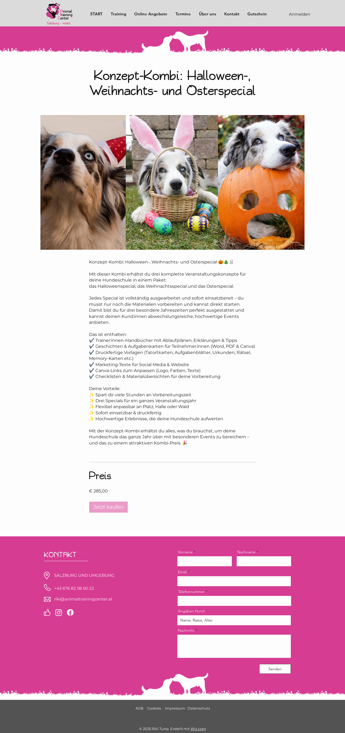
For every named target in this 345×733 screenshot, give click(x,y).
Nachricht (186, 630)
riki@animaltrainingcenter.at (83, 599)
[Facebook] (70, 612)
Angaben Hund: (191, 611)
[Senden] (275, 669)
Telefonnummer (191, 591)
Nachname (246, 552)
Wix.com (198, 729)
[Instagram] (58, 612)
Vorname (185, 552)
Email (182, 572)
